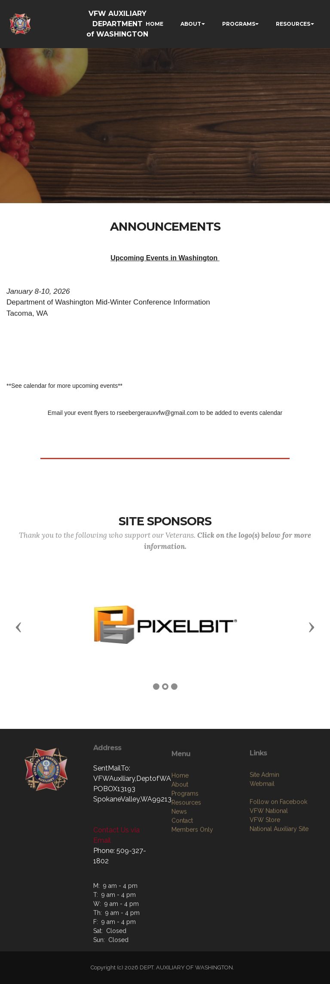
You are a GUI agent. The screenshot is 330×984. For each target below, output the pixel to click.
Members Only (192, 888)
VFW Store (265, 872)
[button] (18, 627)
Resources (186, 861)
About (179, 843)
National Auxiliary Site (279, 881)
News (179, 870)
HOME (154, 24)
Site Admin (264, 827)
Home (180, 834)
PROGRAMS (238, 24)
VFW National (269, 863)
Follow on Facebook (278, 854)
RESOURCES (293, 24)
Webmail (262, 836)
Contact (182, 879)
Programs (185, 852)
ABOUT (190, 24)
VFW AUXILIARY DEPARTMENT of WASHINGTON (117, 23)
